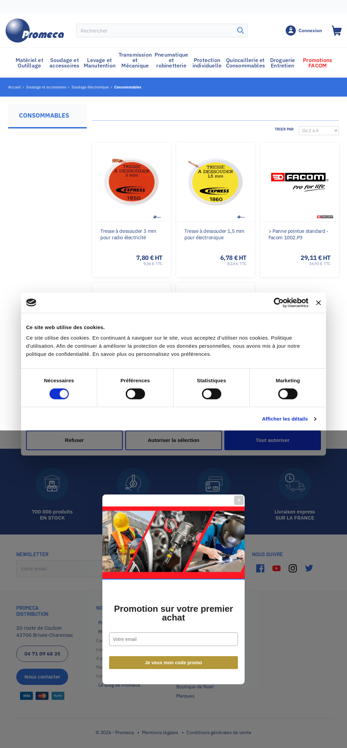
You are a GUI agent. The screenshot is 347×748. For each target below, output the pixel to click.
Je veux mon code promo (173, 447)
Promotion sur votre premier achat (173, 398)
